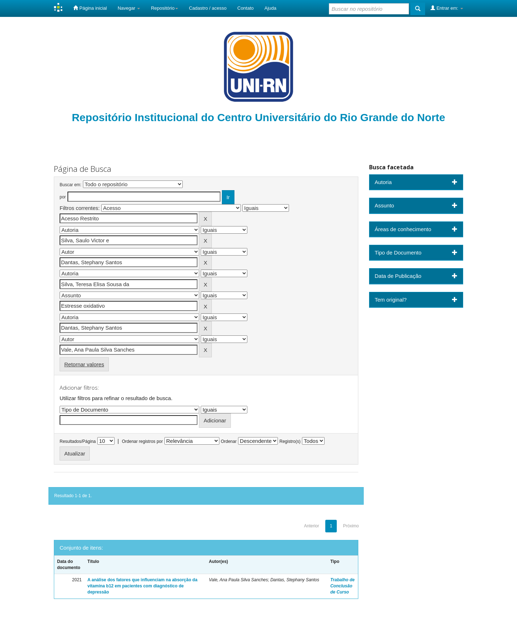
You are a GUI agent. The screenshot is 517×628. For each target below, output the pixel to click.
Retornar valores (84, 364)
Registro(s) (290, 441)
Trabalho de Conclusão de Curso (342, 586)
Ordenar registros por (142, 441)
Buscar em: (70, 184)
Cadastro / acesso (208, 8)
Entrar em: (446, 8)
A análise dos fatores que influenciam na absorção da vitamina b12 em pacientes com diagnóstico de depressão (142, 586)
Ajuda (270, 8)
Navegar (129, 8)
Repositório (164, 8)
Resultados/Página (78, 441)
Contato (245, 8)
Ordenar (229, 441)
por (63, 197)
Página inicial (90, 8)
